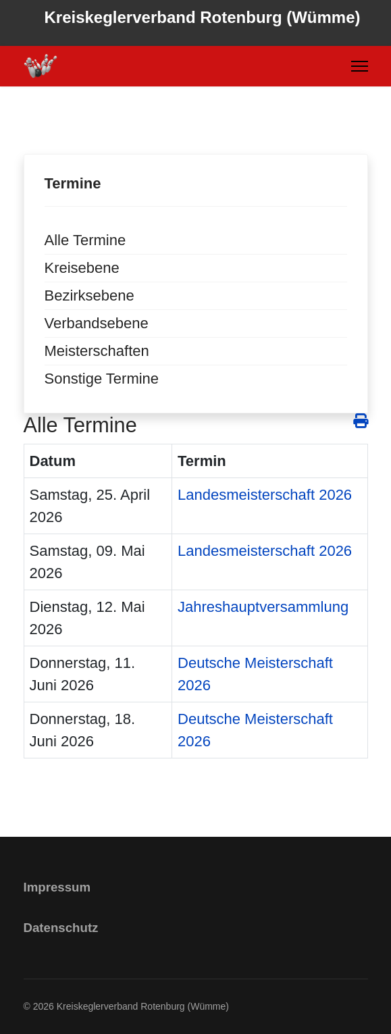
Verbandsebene (97, 323)
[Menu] (359, 66)
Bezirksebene (89, 295)
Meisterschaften (97, 350)
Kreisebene (82, 267)
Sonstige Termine (102, 378)
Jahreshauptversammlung (263, 606)
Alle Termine (85, 240)
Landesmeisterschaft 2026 (265, 494)
